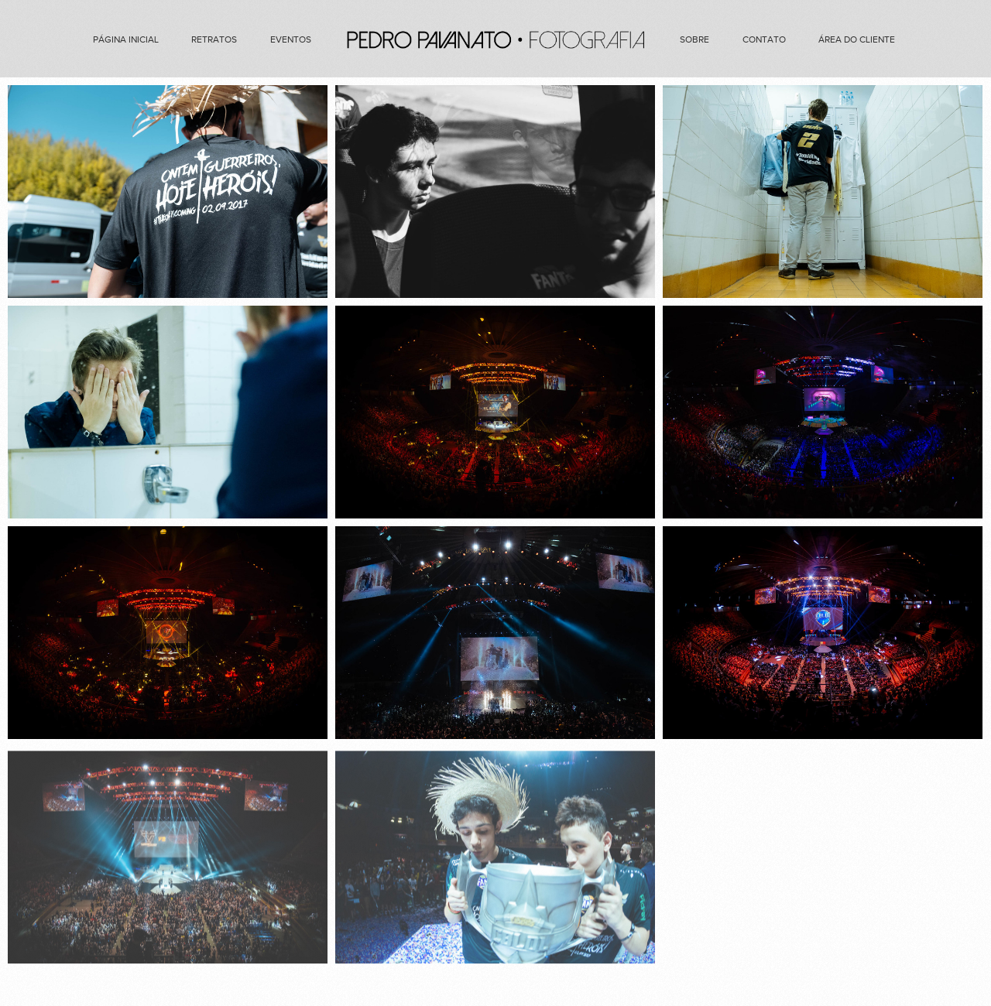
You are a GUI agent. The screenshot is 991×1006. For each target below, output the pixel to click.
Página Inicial (126, 39)
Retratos (214, 39)
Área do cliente (856, 39)
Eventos (290, 39)
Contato (764, 39)
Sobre (694, 39)
